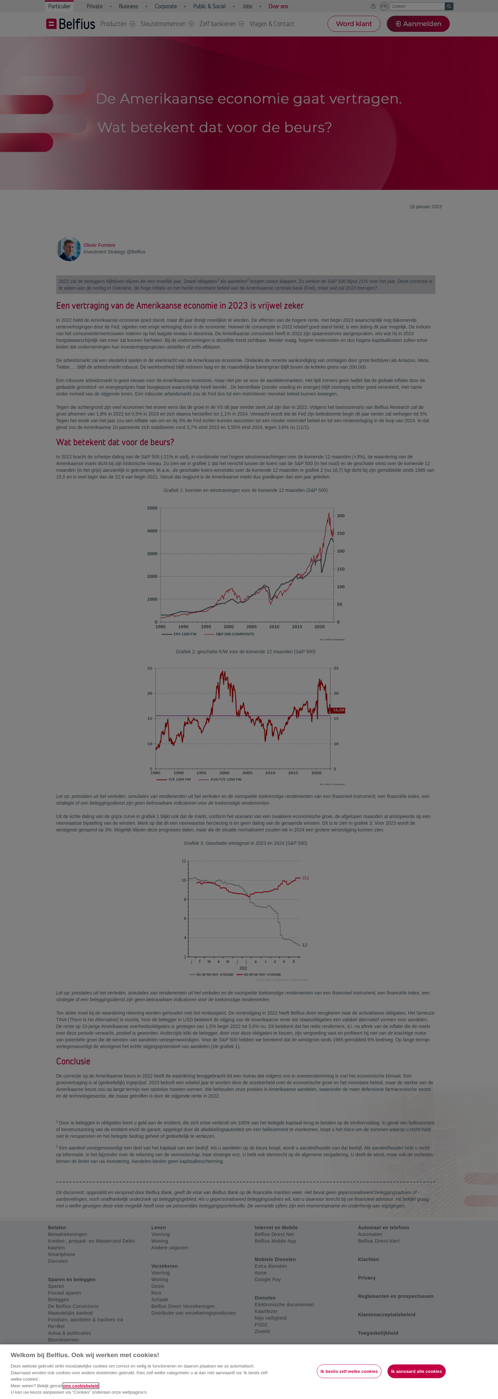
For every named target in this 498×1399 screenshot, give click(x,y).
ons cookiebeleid (80, 1385)
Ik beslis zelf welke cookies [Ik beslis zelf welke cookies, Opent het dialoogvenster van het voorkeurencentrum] (349, 1371)
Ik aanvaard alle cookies (416, 1371)
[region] (249, 1371)
